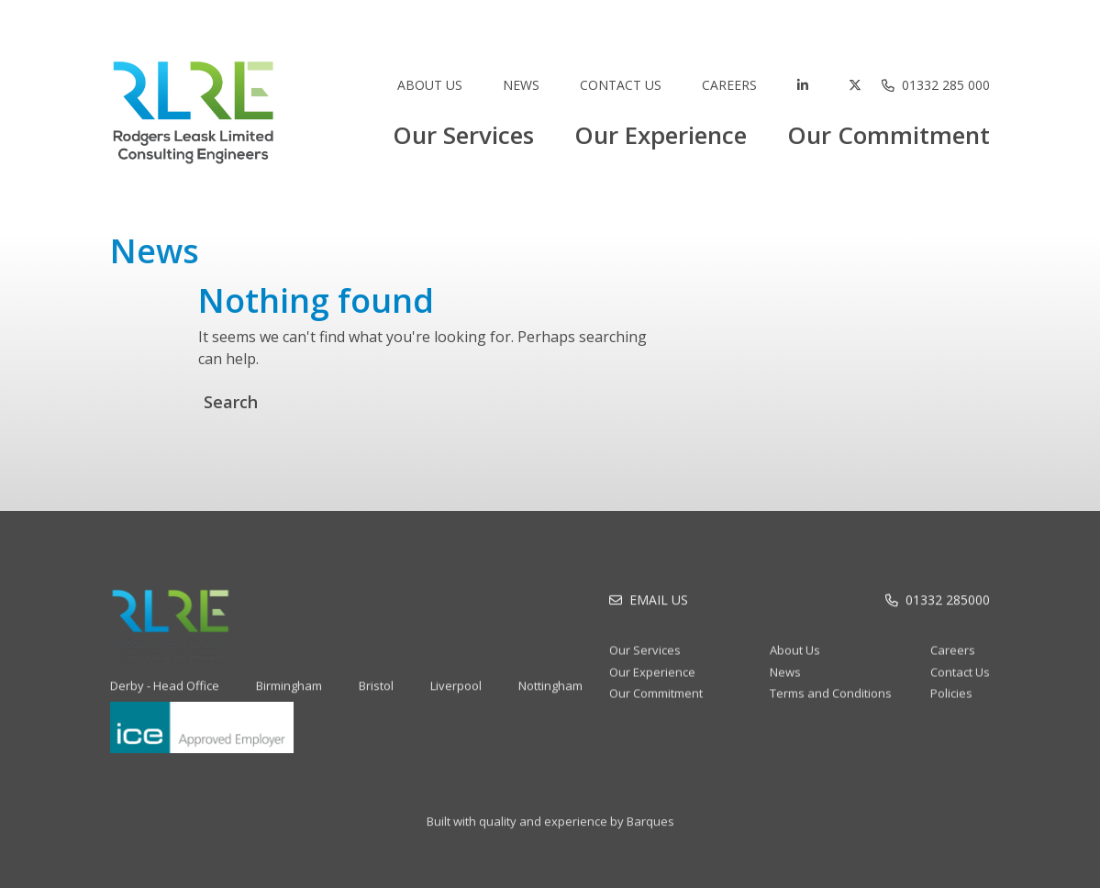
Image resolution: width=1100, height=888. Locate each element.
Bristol (376, 697)
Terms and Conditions (831, 705)
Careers (729, 85)
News (521, 85)
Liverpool (456, 697)
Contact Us (620, 85)
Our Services (463, 134)
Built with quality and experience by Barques (550, 834)
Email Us (658, 607)
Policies (951, 705)
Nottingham (550, 697)
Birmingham (289, 697)
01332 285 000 (946, 85)
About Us (429, 85)
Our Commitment (888, 134)
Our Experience (660, 134)
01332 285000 (948, 607)
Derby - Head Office (164, 697)
